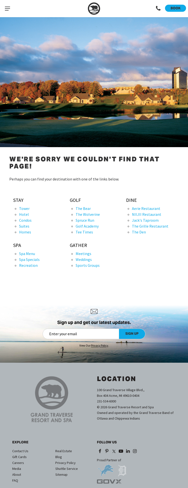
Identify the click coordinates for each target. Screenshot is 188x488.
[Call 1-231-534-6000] (158, 9)
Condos (25, 220)
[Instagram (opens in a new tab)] (135, 451)
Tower (24, 208)
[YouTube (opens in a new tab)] (121, 451)
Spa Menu (27, 253)
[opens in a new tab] (105, 468)
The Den (139, 232)
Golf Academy (87, 226)
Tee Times (84, 232)
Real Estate (63, 451)
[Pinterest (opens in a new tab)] (107, 451)
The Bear (83, 208)
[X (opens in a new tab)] (114, 451)
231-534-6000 (106, 401)
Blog (58, 457)
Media (16, 468)
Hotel (24, 214)
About (16, 474)
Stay (18, 200)
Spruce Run (85, 220)
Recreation (28, 265)
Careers (18, 463)
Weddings (84, 259)
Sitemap (61, 474)
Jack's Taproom (145, 220)
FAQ (15, 480)
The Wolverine (88, 214)
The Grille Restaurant (150, 226)
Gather (78, 245)
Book (176, 8)
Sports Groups (88, 265)
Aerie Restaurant (146, 208)
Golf (75, 200)
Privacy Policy (65, 463)
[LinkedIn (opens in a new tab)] (128, 451)
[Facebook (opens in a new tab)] (100, 451)
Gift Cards (19, 457)
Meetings (83, 253)
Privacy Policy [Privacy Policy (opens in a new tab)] (99, 345)
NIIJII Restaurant (146, 214)
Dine (131, 200)
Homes (25, 232)
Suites (24, 226)
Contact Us (20, 451)
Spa (17, 245)
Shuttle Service (66, 468)
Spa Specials (29, 259)
